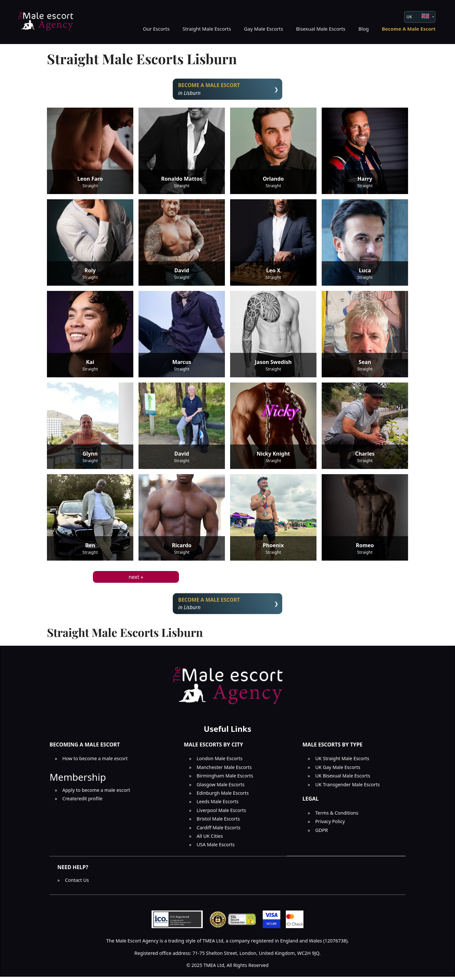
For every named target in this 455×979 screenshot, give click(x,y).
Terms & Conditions (336, 815)
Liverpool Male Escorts (221, 812)
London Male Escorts (219, 761)
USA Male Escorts (216, 847)
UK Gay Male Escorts (337, 769)
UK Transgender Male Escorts (347, 787)
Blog (364, 28)
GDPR (321, 832)
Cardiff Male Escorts (218, 829)
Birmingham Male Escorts (225, 778)
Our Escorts (156, 28)
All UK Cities (210, 838)
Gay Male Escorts (263, 28)
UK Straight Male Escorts (342, 761)
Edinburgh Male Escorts (223, 795)
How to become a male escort (94, 761)
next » (135, 577)
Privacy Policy (330, 824)
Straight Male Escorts (207, 28)
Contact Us (77, 882)
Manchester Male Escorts (224, 769)
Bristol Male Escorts (218, 821)
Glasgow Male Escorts (220, 787)
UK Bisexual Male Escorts (342, 778)
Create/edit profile (82, 801)
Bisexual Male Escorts (320, 28)
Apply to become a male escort (96, 792)
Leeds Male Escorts (218, 804)
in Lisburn (227, 89)
